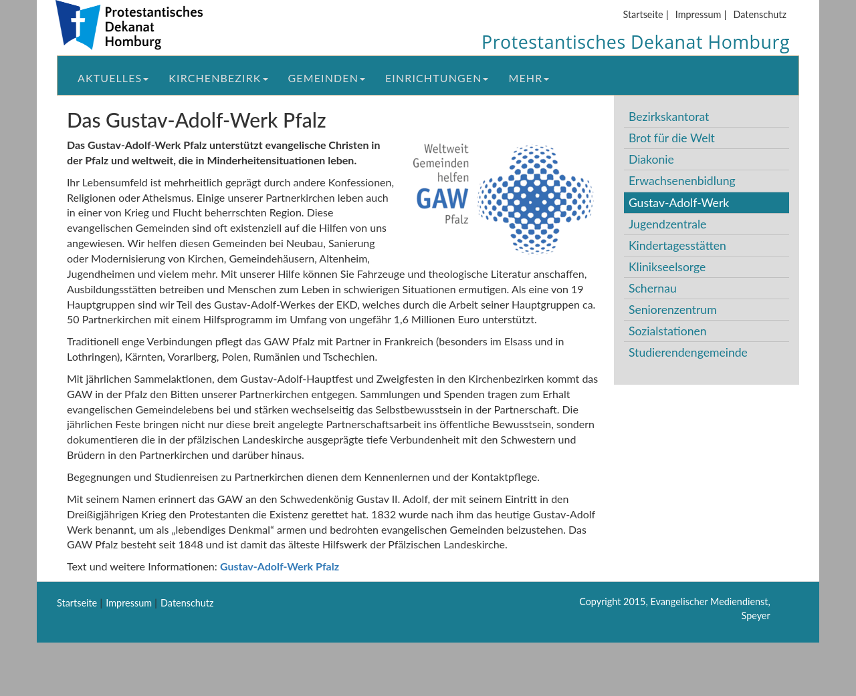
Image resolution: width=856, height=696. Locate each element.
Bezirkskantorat (669, 117)
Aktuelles (113, 77)
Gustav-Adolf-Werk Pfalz (279, 566)
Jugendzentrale (668, 224)
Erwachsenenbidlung (682, 181)
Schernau (653, 288)
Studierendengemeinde (688, 352)
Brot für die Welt (672, 138)
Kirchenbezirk (218, 77)
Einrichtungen (436, 77)
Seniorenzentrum (673, 310)
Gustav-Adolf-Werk (679, 203)
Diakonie (651, 159)
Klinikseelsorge (667, 267)
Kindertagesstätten (677, 245)
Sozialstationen (668, 331)
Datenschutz (760, 14)
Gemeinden (326, 77)
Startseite (643, 14)
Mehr (528, 77)
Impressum (698, 14)
